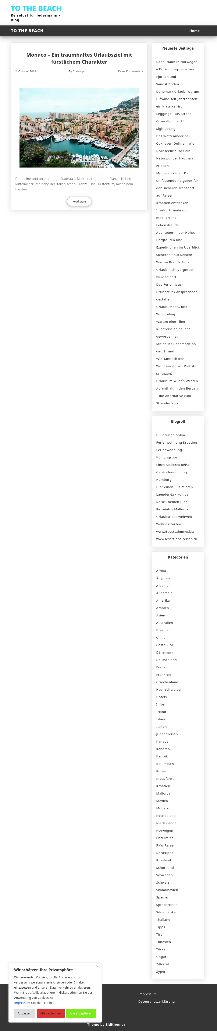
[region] (55, 993)
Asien (160, 615)
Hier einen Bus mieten (174, 487)
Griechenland (167, 682)
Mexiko (162, 801)
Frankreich (165, 674)
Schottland (165, 867)
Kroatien (163, 786)
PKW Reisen (165, 845)
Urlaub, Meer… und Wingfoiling (171, 310)
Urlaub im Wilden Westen (177, 381)
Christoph (79, 71)
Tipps (160, 927)
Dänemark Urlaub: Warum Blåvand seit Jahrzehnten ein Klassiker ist (177, 98)
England (163, 667)
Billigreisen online (171, 435)
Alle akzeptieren (81, 1013)
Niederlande (166, 823)
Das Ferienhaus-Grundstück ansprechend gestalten (177, 291)
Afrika (161, 571)
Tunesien (163, 942)
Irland (161, 712)
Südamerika (166, 912)
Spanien (162, 897)
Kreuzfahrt (165, 778)
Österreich (165, 838)
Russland (163, 860)
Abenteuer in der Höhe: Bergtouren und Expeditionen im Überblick (178, 239)
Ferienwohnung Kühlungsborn (169, 453)
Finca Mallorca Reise (173, 464)
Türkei (161, 949)
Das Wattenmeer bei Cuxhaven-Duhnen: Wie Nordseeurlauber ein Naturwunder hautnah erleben (175, 151)
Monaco (162, 808)
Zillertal (162, 964)
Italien (161, 726)
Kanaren (163, 749)
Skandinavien (167, 890)
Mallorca (163, 793)
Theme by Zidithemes (106, 1024)
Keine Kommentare (130, 71)
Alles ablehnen (50, 1013)
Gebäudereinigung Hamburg (171, 476)
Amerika (163, 600)
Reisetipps (164, 853)
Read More (79, 201)
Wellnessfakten (168, 524)
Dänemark (164, 652)
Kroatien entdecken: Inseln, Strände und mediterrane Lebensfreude (172, 214)
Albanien (163, 585)
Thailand (163, 919)
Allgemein (164, 593)
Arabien (162, 608)
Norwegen (164, 830)
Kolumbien (165, 763)
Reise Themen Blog (172, 502)
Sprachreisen (167, 904)
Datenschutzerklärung (156, 1001)
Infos (160, 704)
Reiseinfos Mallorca (172, 509)
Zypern (162, 971)
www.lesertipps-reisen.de (177, 539)
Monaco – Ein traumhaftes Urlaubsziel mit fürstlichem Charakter (79, 58)
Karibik (162, 756)
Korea (161, 771)
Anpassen (25, 1013)
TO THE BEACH (36, 8)
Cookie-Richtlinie (42, 1003)
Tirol (160, 934)
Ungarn (162, 956)
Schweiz (162, 882)
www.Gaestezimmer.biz (175, 531)
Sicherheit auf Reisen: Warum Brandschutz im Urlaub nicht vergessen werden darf (175, 266)
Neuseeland (166, 815)
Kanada (162, 741)
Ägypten (163, 578)
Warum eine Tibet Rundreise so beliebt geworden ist (173, 328)
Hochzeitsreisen (169, 689)
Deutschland (166, 660)
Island (161, 719)
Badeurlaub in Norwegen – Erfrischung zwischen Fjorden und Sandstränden (177, 73)
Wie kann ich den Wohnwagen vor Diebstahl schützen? (177, 366)
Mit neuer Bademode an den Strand (176, 347)
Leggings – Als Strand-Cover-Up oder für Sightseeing (174, 121)
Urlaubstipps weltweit (174, 516)
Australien (164, 622)
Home (194, 30)
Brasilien (163, 630)
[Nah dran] (97, 966)
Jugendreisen (167, 734)
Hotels (161, 697)
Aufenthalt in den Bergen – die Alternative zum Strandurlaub (177, 395)
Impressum (147, 994)
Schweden (164, 875)
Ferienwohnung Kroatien (176, 442)
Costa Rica (164, 645)
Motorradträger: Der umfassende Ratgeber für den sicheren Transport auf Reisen (177, 184)
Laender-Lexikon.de (172, 494)
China (161, 637)
